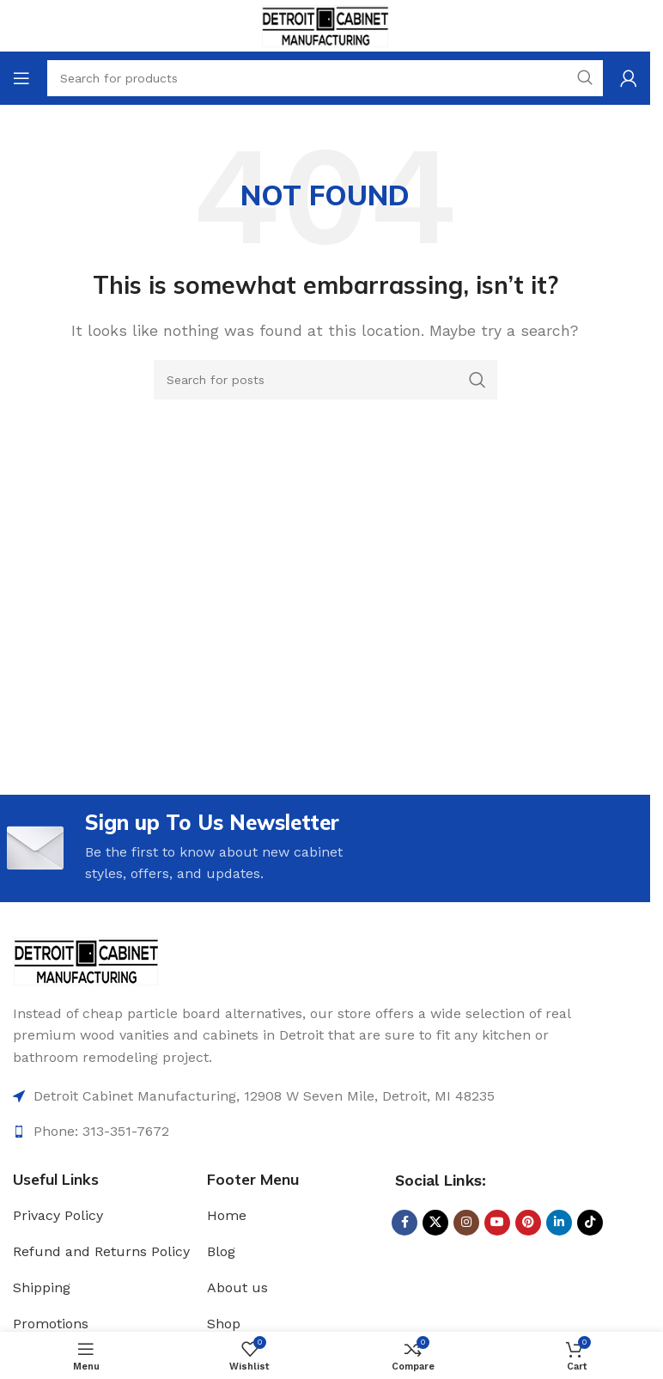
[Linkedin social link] (559, 1223)
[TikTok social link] (590, 1223)
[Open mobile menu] (21, 78)
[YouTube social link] (497, 1223)
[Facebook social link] (404, 1223)
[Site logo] (325, 24)
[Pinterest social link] (528, 1223)
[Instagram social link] (466, 1223)
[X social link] (435, 1223)
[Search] (325, 380)
